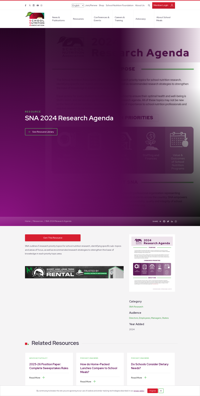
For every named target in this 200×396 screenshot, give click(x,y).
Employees (144, 317)
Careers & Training (120, 19)
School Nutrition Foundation (119, 5)
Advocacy (141, 18)
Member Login (161, 5)
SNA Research (136, 306)
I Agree (152, 390)
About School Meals (163, 19)
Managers (156, 317)
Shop (101, 5)
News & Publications (58, 19)
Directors (133, 317)
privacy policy (139, 391)
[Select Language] (78, 5)
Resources (78, 18)
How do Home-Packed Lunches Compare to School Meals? (98, 368)
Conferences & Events (101, 19)
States (165, 317)
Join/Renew (91, 5)
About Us (139, 5)
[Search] (148, 5)
